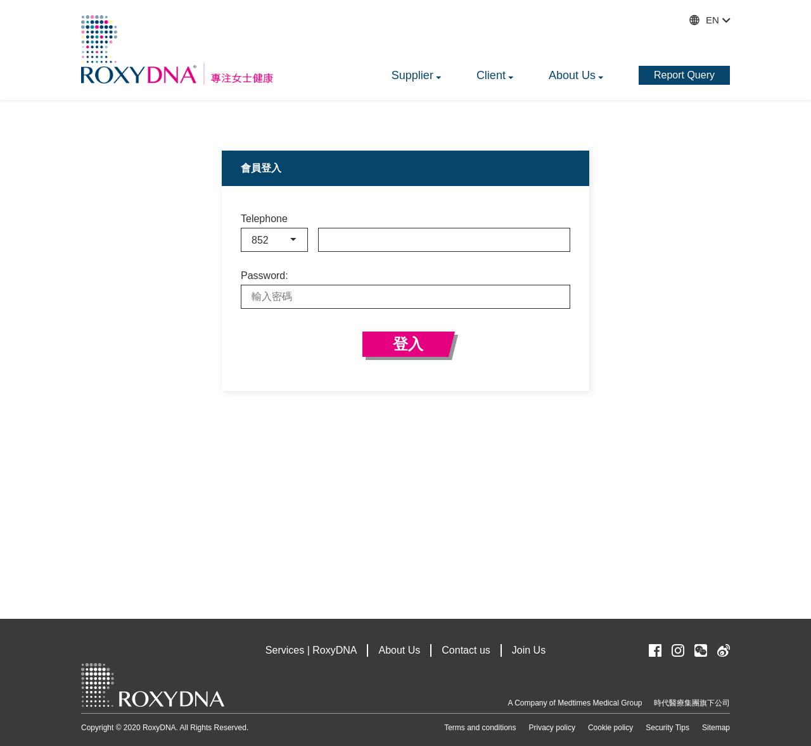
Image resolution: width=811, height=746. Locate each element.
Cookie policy (610, 727)
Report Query (684, 75)
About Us (399, 650)
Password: (264, 276)
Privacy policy (552, 727)
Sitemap (716, 727)
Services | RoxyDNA (311, 650)
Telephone (264, 219)
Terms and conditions (480, 727)
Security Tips (667, 727)
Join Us (529, 650)
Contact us (466, 650)
